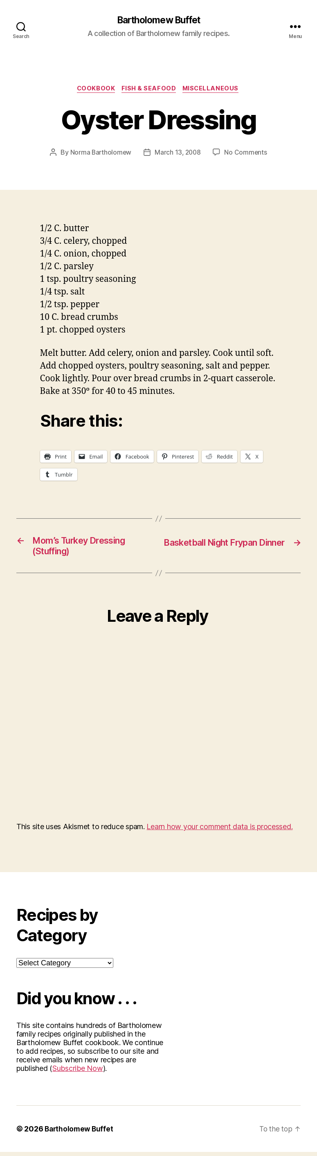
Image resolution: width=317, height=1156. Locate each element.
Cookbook (94, 90)
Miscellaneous (213, 90)
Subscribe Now (77, 1072)
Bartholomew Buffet (158, 20)
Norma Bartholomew (100, 154)
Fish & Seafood (149, 90)
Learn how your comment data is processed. (219, 830)
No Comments (246, 154)
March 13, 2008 (178, 154)
